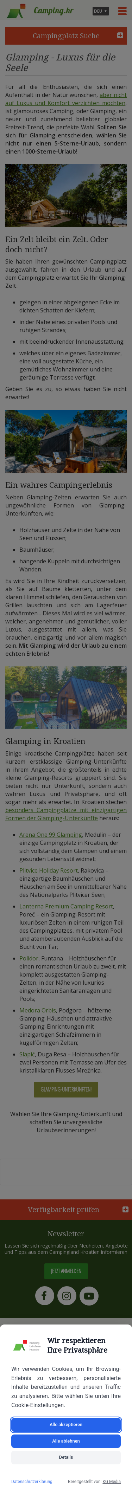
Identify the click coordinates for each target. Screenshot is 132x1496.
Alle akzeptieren (66, 1424)
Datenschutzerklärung (31, 1481)
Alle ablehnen (66, 1441)
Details (66, 1457)
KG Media (111, 1481)
